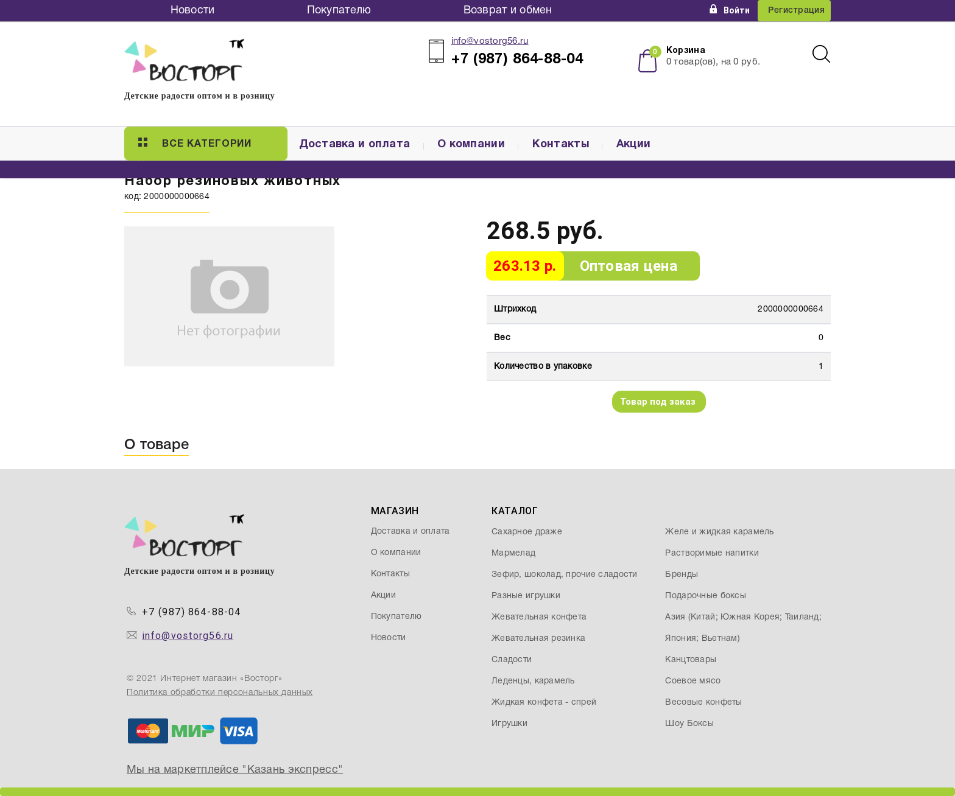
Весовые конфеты (703, 703)
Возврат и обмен (507, 10)
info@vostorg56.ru (490, 41)
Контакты (560, 144)
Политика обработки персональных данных (219, 693)
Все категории (195, 143)
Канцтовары (690, 660)
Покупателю (339, 10)
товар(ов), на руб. (713, 62)
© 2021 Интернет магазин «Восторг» (205, 679)
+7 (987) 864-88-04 (191, 612)
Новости (193, 10)
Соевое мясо (693, 681)
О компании (471, 144)
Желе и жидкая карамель (719, 532)
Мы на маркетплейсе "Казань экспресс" (235, 770)
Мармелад (513, 553)
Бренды (681, 575)
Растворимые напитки (711, 553)
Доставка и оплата (355, 144)
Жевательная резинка (538, 639)
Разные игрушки (526, 596)
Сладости (512, 660)
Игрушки (509, 724)
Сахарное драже (527, 532)
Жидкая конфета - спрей (544, 703)
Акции (633, 144)
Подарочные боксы (705, 596)
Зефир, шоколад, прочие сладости (565, 575)
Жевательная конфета (539, 617)
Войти (730, 10)
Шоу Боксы (689, 724)
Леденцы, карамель (533, 681)
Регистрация (796, 11)
